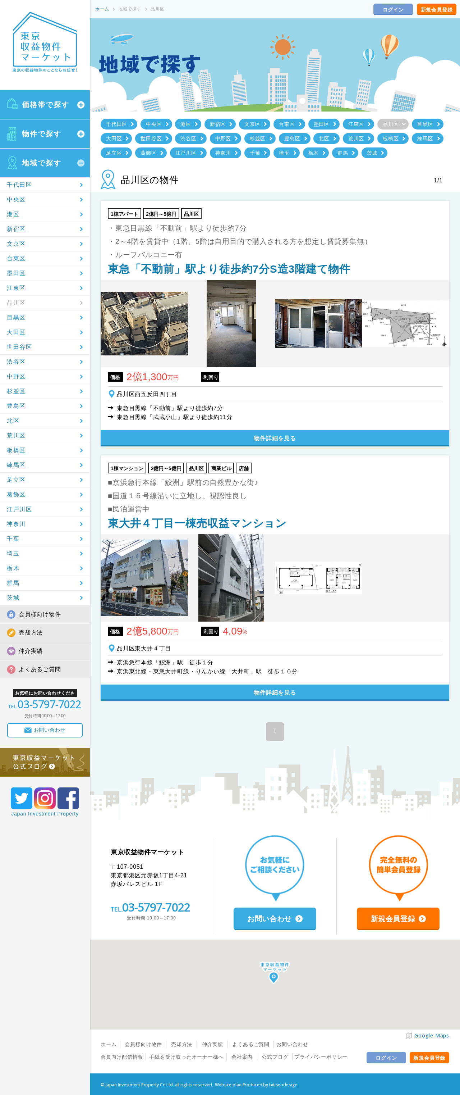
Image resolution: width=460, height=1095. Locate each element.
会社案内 (242, 1057)
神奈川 (16, 524)
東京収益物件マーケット (45, 42)
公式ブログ (275, 1057)
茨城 (13, 598)
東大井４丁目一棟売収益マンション (197, 523)
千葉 (13, 539)
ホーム (102, 9)
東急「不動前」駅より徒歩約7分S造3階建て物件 (229, 269)
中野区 (16, 376)
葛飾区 (16, 494)
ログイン (393, 10)
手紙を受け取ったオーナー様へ (186, 1057)
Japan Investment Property (45, 814)
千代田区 (19, 185)
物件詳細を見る (275, 438)
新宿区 (16, 229)
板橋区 (16, 450)
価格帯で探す (45, 105)
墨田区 (16, 273)
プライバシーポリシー (321, 1057)
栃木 (13, 568)
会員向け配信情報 (122, 1057)
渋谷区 (16, 362)
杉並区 (16, 391)
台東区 (16, 258)
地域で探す (41, 163)
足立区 (16, 480)
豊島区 (16, 406)
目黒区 (16, 317)
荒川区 (16, 435)
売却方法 (31, 633)
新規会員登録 (437, 10)
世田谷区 (19, 347)
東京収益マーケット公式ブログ (45, 762)
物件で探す (41, 134)
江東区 (16, 288)
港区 (13, 214)
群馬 (13, 583)
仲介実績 (31, 651)
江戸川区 (19, 509)
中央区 (16, 199)
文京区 (16, 244)
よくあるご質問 (40, 669)
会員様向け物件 (40, 614)
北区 (13, 421)
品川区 (16, 303)
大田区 (16, 332)
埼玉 (13, 553)
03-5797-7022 (156, 907)
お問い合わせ (292, 1044)
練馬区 (16, 465)
